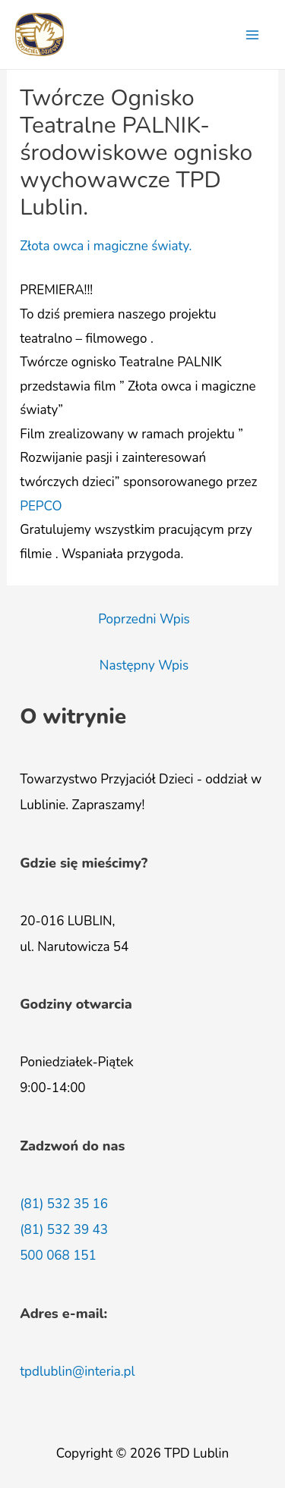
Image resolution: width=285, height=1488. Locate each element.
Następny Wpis (144, 665)
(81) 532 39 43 (64, 1229)
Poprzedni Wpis (144, 619)
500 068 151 (58, 1255)
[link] (41, 506)
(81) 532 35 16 (64, 1204)
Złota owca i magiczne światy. (106, 246)
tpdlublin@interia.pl (77, 1371)
